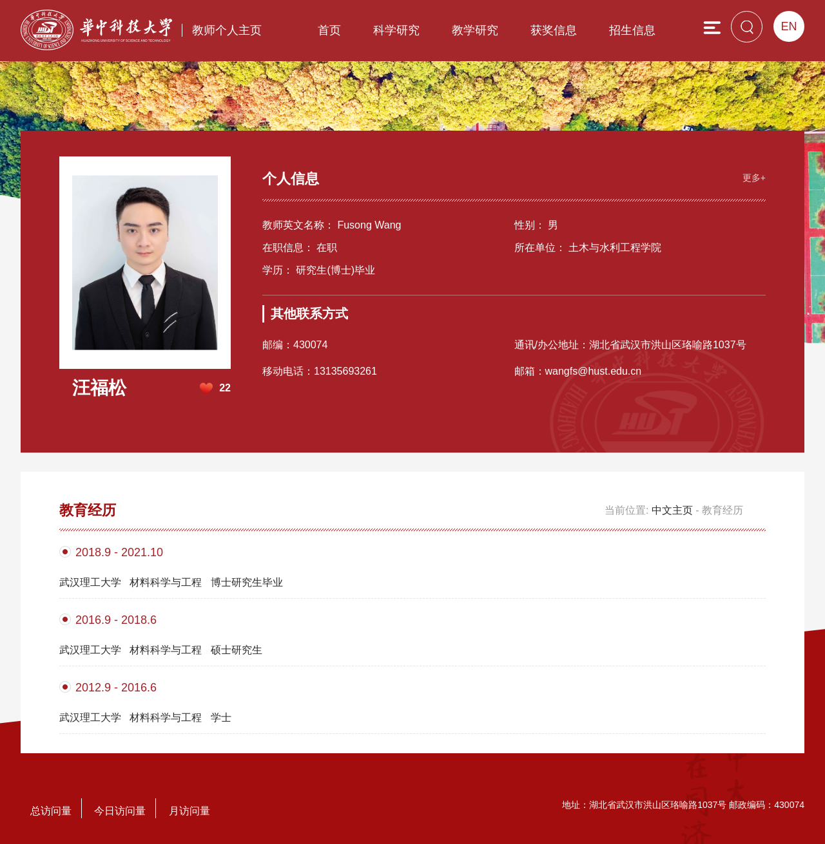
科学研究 (396, 30)
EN (789, 26)
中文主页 (672, 510)
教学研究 (475, 30)
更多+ (754, 178)
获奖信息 (553, 30)
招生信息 (632, 30)
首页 (329, 30)
